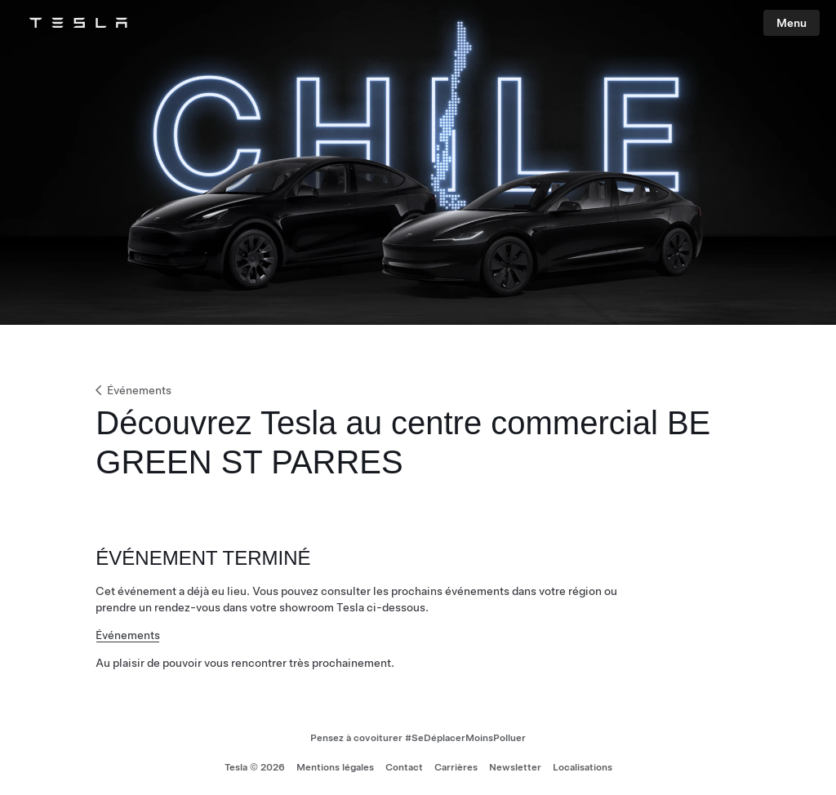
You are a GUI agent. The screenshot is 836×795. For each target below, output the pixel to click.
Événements (131, 390)
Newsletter (515, 767)
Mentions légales (335, 767)
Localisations (582, 767)
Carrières (456, 767)
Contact (404, 767)
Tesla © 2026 (255, 767)
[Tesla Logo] (78, 23)
